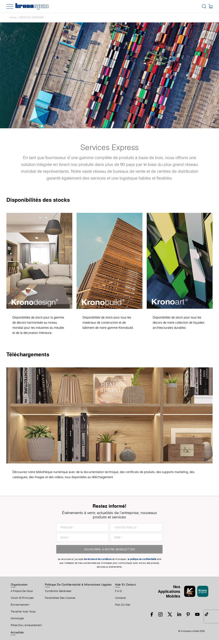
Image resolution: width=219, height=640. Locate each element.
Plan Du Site (122, 604)
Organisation (19, 584)
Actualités (17, 632)
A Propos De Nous (22, 591)
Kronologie (17, 618)
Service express (31, 17)
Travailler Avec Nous (23, 611)
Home (13, 17)
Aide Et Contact (125, 584)
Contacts (120, 598)
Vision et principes (22, 598)
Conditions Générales (58, 591)
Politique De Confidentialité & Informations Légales (78, 584)
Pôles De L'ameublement (26, 625)
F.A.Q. (118, 591)
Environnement (20, 604)
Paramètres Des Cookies (60, 598)
